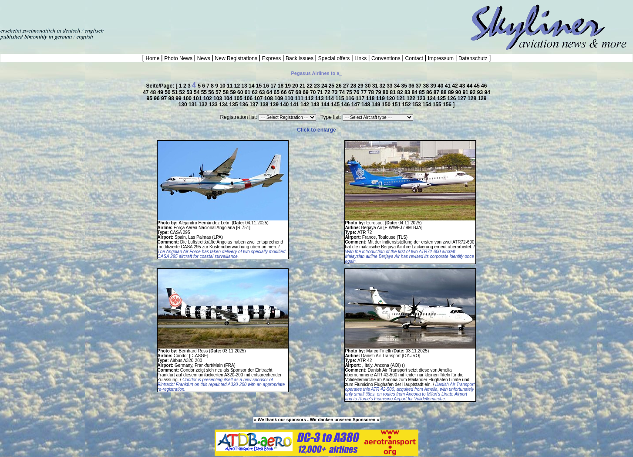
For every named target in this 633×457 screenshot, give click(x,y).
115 (340, 98)
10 (223, 86)
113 (320, 98)
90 (459, 92)
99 (179, 98)
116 (351, 98)
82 (400, 92)
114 (330, 98)
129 (482, 98)
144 (326, 105)
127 (463, 98)
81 (393, 92)
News (203, 58)
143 (315, 105)
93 (481, 92)
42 (455, 86)
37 (419, 86)
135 (234, 105)
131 (194, 105)
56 (211, 92)
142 (305, 105)
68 (299, 92)
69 (306, 92)
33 (390, 86)
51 (175, 92)
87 (437, 92)
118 (371, 98)
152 (407, 105)
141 (295, 105)
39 (434, 86)
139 (275, 105)
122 (412, 98)
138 (265, 105)
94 (487, 92)
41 (448, 86)
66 (284, 92)
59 (233, 92)
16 (266, 86)
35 (405, 86)
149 (376, 105)
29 (361, 86)
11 (230, 86)
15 (259, 86)
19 (289, 86)
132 (204, 105)
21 (303, 86)
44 (470, 86)
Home (152, 58)
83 (408, 92)
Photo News (178, 58)
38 (427, 86)
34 (397, 86)
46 (484, 86)
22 (310, 86)
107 (259, 98)
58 (226, 92)
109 (279, 98)
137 (254, 105)
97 (164, 98)
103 (218, 98)
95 (150, 98)
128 (473, 98)
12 (238, 86)
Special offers (334, 58)
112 (310, 98)
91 (466, 92)
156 (448, 105)
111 (300, 98)
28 (354, 86)
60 (241, 92)
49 (161, 92)
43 (463, 86)
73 (335, 92)
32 (383, 86)
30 (368, 86)
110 (290, 98)
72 (328, 92)
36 (412, 86)
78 (371, 92)
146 (346, 105)
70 (313, 92)
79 (379, 92)
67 (292, 92)
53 (190, 92)
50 (168, 92)
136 (244, 105)
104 (228, 98)
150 (387, 105)
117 (361, 98)
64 (270, 92)
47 (146, 92)
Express (271, 58)
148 (366, 105)
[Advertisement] (102, 13)
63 (262, 92)
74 (343, 92)
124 (432, 98)
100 (188, 98)
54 (197, 92)
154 (427, 105)
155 (438, 105)
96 (157, 98)
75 (350, 92)
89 (451, 92)
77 (364, 92)
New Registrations (236, 58)
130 (183, 105)
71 (321, 92)
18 (281, 86)
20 (296, 86)
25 (332, 86)
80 (386, 92)
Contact (414, 58)
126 (452, 98)
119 (381, 98)
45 (477, 86)
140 (285, 105)
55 (205, 92)
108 (269, 98)
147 (356, 105)
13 (245, 86)
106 (249, 98)
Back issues (299, 58)
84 (415, 92)
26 (339, 86)
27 (346, 86)
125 (442, 98)
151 (397, 105)
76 (357, 92)
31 (376, 86)
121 (402, 98)
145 (336, 105)
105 (239, 98)
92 (473, 92)
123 (422, 98)
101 (198, 98)
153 (417, 105)
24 (325, 86)
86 (430, 92)
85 (422, 92)
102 (208, 98)
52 (183, 92)
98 (172, 98)
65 (277, 92)
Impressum (440, 58)
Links (360, 58)
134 (224, 105)
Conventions (386, 58)
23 (317, 86)
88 (444, 92)
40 (441, 86)
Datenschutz (473, 58)
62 (255, 92)
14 (252, 86)
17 (274, 86)
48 (154, 92)
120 (391, 98)
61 (248, 92)
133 (214, 105)
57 (219, 92)
